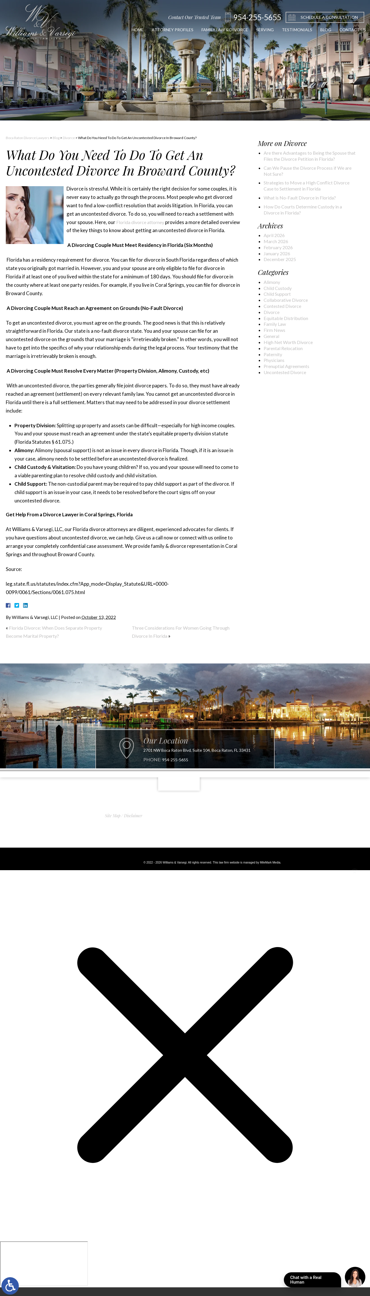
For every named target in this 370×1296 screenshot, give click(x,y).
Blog (316, 30)
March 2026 (277, 256)
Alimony (273, 299)
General (273, 360)
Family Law (276, 347)
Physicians (275, 387)
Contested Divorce (285, 326)
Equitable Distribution (289, 340)
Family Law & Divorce (206, 30)
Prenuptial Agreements (290, 394)
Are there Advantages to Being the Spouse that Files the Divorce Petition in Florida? (309, 160)
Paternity (274, 381)
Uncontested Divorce (288, 401)
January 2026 (279, 269)
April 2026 (275, 249)
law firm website (229, 870)
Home (109, 30)
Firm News (276, 353)
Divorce (69, 138)
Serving (250, 30)
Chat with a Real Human (315, 1281)
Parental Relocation (286, 374)
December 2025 (282, 276)
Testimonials (285, 30)
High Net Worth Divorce (291, 367)
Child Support (279, 313)
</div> (44, 1272)
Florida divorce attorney (142, 222)
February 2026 (280, 263)
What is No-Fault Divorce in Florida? (304, 209)
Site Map (113, 824)
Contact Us (345, 30)
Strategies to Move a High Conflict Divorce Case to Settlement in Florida (306, 196)
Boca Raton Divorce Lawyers (27, 138)
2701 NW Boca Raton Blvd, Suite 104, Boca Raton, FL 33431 (197, 784)
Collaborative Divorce (288, 320)
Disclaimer (133, 824)
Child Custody (279, 306)
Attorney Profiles (148, 30)
